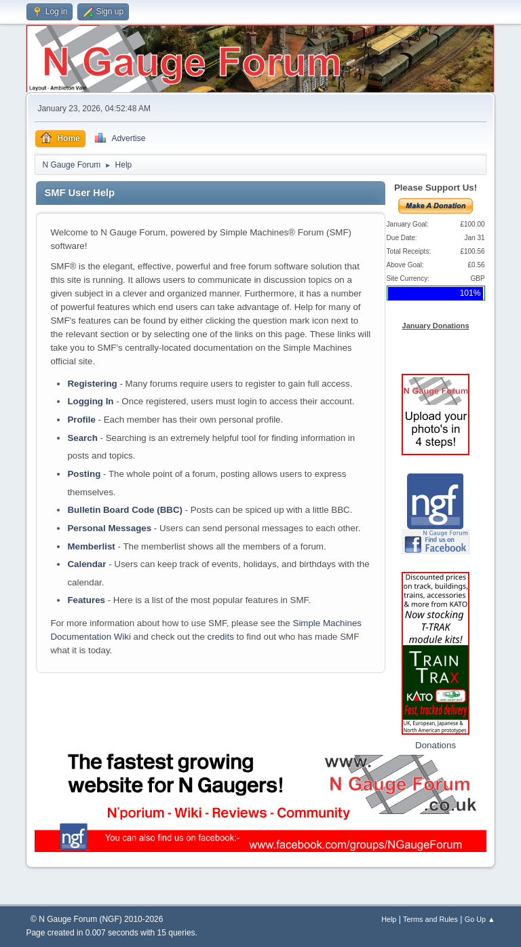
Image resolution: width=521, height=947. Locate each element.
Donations (435, 745)
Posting (83, 474)
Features (86, 600)
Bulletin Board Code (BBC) (124, 510)
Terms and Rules (430, 919)
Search (82, 438)
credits (221, 637)
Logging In (90, 401)
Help (388, 919)
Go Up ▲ (480, 919)
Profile (81, 419)
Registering (92, 384)
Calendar (86, 564)
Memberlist (91, 546)
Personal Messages (109, 528)
